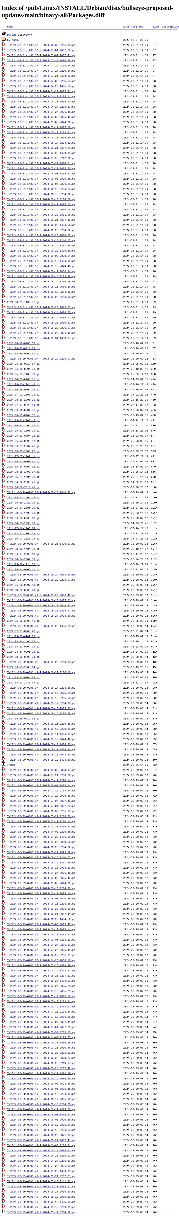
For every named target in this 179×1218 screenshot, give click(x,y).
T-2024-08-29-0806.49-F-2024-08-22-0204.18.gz (41, 672)
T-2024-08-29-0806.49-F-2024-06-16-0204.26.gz (41, 1104)
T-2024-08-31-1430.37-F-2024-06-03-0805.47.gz (41, 173)
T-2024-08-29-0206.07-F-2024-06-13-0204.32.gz (41, 888)
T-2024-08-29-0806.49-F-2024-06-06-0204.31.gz (41, 1145)
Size (156, 26)
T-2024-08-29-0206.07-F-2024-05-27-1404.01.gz (41, 980)
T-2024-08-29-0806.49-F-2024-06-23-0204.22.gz (41, 1052)
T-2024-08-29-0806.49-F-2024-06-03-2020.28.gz (41, 1119)
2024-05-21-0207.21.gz (23, 569)
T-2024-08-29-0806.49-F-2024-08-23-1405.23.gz (41, 626)
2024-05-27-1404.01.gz (23, 477)
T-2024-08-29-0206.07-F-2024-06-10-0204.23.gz (41, 934)
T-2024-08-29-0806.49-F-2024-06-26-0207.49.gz (41, 1068)
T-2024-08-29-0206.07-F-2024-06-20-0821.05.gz (41, 908)
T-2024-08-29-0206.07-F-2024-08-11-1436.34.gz (41, 734)
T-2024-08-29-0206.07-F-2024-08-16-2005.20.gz (41, 693)
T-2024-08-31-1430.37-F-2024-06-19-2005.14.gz (41, 209)
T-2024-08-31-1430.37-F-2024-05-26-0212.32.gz (41, 158)
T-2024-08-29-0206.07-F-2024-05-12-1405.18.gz (41, 996)
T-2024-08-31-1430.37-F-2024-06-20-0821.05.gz (41, 214)
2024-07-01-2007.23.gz (23, 394)
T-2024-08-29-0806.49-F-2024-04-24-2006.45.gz (41, 1078)
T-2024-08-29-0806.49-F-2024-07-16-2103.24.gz (41, 1011)
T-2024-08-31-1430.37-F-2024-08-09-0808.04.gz (41, 255)
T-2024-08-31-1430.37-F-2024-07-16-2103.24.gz (41, 65)
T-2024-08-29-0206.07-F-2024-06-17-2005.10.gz (41, 893)
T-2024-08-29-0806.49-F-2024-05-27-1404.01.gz (41, 1186)
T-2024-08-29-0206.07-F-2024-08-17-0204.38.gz (41, 687)
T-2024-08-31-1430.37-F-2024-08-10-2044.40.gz (41, 266)
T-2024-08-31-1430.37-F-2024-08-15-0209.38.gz (41, 276)
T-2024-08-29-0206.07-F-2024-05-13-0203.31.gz (41, 1001)
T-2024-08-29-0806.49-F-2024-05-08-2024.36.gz (41, 1083)
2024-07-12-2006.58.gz (23, 533)
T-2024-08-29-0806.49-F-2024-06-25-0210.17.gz (41, 1063)
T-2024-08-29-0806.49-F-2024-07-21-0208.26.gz (41, 816)
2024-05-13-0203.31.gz (23, 461)
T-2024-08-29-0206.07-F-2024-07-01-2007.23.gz (41, 806)
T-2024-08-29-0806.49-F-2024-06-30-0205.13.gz (41, 1032)
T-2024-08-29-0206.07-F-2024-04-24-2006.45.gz (41, 872)
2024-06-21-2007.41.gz (23, 446)
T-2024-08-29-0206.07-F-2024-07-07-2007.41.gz (41, 801)
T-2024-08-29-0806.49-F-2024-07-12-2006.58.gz (41, 1016)
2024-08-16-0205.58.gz (23, 343)
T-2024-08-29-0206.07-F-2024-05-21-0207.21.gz (41, 975)
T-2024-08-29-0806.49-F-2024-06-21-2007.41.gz (41, 1140)
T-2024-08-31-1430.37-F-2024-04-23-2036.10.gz (41, 101)
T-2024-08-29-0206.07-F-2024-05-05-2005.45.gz (41, 878)
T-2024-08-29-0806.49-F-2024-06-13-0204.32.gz (41, 1094)
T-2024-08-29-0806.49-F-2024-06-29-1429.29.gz (41, 1073)
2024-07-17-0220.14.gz (23, 405)
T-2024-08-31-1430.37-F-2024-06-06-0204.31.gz (41, 183)
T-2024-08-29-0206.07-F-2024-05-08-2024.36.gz (41, 883)
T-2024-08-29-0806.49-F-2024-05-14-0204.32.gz (41, 1212)
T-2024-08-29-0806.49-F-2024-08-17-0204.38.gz (41, 703)
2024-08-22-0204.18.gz (23, 646)
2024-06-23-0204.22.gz (23, 435)
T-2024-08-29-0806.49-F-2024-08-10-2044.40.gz (41, 754)
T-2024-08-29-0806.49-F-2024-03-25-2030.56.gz (41, 1047)
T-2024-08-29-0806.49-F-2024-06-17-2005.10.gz (41, 1099)
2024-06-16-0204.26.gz (23, 389)
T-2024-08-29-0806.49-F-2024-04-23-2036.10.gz (41, 1166)
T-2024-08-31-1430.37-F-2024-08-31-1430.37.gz (41, 338)
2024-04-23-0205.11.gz (23, 379)
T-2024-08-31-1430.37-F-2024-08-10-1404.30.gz (41, 261)
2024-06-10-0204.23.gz (23, 369)
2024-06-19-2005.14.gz (23, 667)
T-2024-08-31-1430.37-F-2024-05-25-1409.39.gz (41, 153)
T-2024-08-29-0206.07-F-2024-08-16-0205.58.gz (41, 698)
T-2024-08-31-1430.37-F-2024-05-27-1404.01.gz (41, 163)
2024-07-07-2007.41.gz (23, 456)
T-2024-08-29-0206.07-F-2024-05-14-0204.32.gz (41, 1006)
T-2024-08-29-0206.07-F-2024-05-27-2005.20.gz (41, 986)
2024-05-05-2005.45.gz (23, 621)
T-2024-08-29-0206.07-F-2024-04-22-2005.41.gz (41, 950)
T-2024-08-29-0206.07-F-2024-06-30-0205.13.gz (41, 811)
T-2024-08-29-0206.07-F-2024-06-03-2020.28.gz (41, 898)
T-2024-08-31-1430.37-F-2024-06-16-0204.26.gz (41, 199)
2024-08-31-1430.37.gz (23, 302)
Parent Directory (19, 34)
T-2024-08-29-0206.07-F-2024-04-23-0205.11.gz (41, 955)
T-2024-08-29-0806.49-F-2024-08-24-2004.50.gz (41, 615)
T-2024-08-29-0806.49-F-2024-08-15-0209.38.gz (41, 729)
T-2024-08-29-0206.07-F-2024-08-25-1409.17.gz (41, 543)
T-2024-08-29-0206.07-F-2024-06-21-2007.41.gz (41, 914)
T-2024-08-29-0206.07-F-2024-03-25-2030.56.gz (41, 842)
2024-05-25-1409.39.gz (23, 374)
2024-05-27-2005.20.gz (23, 507)
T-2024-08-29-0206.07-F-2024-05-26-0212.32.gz (41, 970)
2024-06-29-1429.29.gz (23, 502)
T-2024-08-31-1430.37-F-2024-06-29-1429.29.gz (41, 250)
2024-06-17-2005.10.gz (23, 554)
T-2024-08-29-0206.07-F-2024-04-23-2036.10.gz (41, 960)
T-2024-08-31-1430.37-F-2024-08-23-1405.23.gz (41, 307)
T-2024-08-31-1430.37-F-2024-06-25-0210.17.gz (41, 240)
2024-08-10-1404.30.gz (23, 549)
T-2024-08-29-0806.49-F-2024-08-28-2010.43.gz (41, 605)
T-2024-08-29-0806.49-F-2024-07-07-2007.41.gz (41, 1022)
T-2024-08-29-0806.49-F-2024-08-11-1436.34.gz (41, 749)
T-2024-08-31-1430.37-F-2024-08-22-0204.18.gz (41, 297)
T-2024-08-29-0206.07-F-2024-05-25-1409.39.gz (41, 965)
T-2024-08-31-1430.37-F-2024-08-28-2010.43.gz (41, 322)
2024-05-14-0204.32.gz (23, 466)
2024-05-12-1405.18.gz (23, 497)
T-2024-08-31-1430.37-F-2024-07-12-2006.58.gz (41, 60)
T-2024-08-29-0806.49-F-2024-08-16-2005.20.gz (41, 708)
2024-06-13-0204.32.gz (23, 415)
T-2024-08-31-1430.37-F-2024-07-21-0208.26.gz (41, 76)
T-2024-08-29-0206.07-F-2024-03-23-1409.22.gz (41, 826)
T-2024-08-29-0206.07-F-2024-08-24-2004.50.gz (41, 574)
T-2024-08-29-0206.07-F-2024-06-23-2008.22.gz (41, 867)
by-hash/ (13, 40)
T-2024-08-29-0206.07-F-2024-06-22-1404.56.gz (41, 919)
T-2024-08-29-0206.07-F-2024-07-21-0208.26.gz (41, 775)
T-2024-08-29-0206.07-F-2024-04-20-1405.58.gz (41, 836)
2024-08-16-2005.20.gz (23, 399)
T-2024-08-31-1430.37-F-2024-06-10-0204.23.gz (41, 189)
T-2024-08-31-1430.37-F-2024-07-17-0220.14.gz (41, 70)
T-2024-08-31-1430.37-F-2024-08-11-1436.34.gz (41, 271)
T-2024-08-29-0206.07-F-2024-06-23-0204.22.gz (41, 847)
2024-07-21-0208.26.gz (23, 631)
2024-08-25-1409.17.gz (23, 471)
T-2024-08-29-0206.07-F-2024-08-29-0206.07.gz (41, 358)
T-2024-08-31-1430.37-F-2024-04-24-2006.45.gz (41, 112)
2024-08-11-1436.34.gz (23, 682)
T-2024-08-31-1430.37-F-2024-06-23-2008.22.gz (41, 235)
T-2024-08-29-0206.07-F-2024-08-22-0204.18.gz (41, 662)
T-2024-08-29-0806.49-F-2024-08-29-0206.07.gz (41, 579)
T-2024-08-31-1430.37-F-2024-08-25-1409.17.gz (41, 317)
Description (170, 26)
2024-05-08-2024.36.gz (23, 564)
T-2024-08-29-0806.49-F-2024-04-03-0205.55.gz (41, 1037)
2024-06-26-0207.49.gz (23, 585)
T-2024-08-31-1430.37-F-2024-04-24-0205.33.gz (41, 106)
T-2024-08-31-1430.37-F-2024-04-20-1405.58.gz (41, 86)
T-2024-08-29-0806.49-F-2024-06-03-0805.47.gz (41, 1114)
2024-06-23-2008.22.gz (23, 451)
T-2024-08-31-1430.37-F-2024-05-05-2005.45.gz (41, 117)
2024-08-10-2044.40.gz (23, 384)
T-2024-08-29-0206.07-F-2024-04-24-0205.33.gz (41, 944)
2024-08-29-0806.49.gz (23, 590)
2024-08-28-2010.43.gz (23, 487)
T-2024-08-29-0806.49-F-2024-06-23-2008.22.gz (41, 1058)
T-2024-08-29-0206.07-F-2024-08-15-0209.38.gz (41, 723)
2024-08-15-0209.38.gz (23, 636)
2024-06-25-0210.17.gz (23, 363)
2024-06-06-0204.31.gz (23, 410)
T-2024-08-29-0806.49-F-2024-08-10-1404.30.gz (41, 759)
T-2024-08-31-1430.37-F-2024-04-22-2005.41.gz (41, 91)
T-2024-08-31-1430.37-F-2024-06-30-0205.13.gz (41, 45)
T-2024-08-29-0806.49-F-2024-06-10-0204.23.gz (41, 1130)
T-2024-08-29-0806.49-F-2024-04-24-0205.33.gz (41, 1160)
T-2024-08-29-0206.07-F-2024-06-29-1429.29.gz (41, 852)
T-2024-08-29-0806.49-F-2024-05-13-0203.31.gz (41, 1207)
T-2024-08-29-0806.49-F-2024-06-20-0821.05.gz (41, 1135)
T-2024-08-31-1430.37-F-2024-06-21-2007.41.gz (41, 219)
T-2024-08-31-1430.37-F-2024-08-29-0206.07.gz (41, 327)
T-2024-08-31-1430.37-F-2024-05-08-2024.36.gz (41, 122)
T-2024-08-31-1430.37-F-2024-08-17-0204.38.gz (41, 291)
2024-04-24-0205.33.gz (23, 651)
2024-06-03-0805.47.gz (23, 441)
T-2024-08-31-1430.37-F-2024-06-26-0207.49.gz (41, 245)
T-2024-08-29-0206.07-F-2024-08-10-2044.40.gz (41, 739)
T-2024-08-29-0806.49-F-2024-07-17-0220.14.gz (41, 821)
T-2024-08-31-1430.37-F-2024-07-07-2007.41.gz (41, 55)
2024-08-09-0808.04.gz (23, 657)
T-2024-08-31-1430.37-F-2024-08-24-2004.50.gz (41, 312)
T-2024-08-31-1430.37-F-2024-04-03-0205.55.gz (41, 81)
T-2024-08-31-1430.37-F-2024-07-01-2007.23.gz (41, 50)
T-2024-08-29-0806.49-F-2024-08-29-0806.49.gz (41, 595)
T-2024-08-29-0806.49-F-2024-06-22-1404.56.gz (41, 1109)
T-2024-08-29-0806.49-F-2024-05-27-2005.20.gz (41, 1191)
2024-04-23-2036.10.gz (23, 523)
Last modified (133, 26)
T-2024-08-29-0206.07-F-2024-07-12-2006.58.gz (41, 795)
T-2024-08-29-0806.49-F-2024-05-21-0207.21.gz (41, 1176)
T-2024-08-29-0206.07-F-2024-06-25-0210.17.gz (41, 857)
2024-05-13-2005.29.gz (23, 430)
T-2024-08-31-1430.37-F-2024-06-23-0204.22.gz (41, 230)
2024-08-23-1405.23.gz (23, 513)
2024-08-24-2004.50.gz (23, 559)
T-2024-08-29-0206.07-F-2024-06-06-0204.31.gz (41, 939)
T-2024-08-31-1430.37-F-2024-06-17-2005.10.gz (41, 204)
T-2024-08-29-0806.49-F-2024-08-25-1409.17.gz (41, 610)
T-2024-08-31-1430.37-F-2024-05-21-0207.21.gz (41, 148)
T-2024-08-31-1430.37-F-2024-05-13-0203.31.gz (41, 132)
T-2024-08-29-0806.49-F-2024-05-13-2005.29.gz (41, 1196)
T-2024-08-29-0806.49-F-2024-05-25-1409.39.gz (41, 1171)
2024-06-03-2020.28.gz (23, 538)
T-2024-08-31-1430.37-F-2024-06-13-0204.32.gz (41, 194)
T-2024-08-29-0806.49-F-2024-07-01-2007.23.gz (41, 1027)
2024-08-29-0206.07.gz (23, 353)
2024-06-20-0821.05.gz (23, 348)
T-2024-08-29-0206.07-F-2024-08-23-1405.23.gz (41, 600)
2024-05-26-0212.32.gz (23, 718)
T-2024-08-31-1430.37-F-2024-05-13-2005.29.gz (41, 137)
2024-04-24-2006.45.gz (23, 420)
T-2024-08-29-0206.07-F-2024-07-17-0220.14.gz (41, 780)
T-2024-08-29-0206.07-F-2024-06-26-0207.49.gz (41, 862)
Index (11, 765)
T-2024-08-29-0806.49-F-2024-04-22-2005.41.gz (41, 1150)
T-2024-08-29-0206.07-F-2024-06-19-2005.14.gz (41, 929)
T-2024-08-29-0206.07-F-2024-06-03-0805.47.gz (41, 924)
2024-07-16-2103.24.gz (23, 528)
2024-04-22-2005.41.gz (23, 482)
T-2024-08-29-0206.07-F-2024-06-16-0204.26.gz (41, 903)
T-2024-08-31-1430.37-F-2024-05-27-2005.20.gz (41, 168)
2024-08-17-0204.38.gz (23, 677)
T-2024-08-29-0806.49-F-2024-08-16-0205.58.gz (41, 713)
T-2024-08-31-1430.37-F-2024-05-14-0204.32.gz (41, 142)
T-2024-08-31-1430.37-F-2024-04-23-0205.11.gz (41, 96)
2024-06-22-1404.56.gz (23, 425)
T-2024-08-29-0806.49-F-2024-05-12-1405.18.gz (41, 1202)
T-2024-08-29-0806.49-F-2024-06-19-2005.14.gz (41, 1124)
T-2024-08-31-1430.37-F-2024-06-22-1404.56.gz (41, 225)
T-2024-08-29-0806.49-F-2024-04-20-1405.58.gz (41, 1042)
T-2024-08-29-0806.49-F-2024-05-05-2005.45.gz (41, 1088)
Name (10, 26)
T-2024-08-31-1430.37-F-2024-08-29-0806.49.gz (41, 333)
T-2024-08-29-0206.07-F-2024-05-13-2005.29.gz (41, 991)
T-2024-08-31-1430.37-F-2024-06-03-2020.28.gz (41, 178)
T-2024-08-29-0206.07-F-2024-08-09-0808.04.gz (41, 770)
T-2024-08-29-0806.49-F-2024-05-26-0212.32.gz (41, 1181)
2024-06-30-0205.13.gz (23, 518)
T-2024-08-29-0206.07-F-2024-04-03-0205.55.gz (41, 831)
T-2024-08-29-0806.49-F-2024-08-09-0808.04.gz (41, 785)
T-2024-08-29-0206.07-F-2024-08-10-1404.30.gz (41, 744)
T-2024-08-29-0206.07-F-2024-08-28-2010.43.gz (41, 492)
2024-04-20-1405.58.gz (23, 641)
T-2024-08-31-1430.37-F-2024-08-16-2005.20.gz (41, 286)
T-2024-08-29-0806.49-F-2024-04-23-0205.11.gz (41, 1155)
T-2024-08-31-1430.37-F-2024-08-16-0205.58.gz (41, 281)
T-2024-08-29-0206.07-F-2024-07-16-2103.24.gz (41, 790)
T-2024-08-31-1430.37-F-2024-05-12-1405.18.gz (41, 127)
